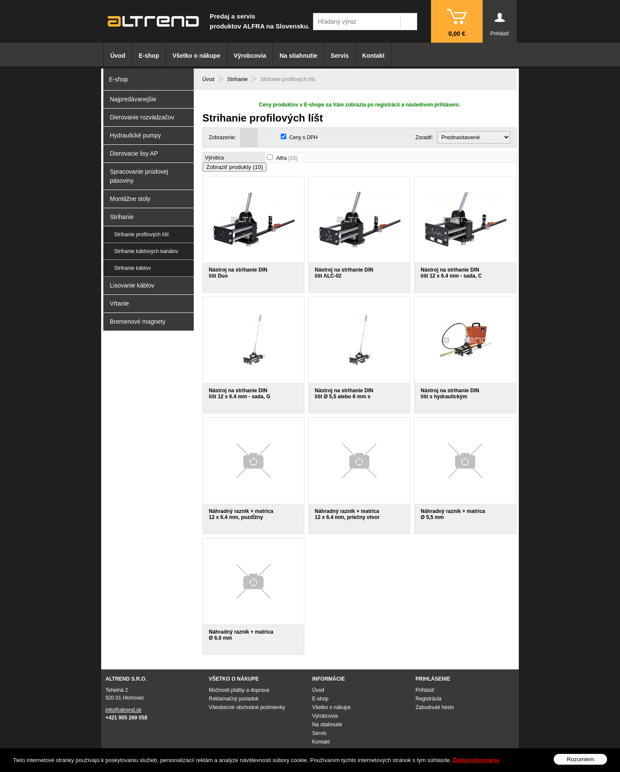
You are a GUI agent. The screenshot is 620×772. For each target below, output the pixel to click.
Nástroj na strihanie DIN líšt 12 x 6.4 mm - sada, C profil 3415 (451, 276)
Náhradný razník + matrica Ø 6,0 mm (241, 635)
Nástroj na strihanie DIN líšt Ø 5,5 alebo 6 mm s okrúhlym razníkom (344, 397)
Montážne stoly (130, 198)
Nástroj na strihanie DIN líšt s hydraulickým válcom (450, 397)
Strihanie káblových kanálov (146, 251)
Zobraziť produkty (234, 167)
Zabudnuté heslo (434, 707)
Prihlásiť (424, 690)
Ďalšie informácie (476, 760)
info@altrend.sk (123, 710)
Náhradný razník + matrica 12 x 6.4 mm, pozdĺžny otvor (241, 517)
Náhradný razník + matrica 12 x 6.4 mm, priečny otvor (347, 514)
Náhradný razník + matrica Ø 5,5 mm (453, 514)
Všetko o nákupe (196, 55)
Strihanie (121, 216)
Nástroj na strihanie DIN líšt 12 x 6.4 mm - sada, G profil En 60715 (239, 397)
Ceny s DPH (303, 137)
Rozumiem (580, 759)
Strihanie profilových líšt (141, 234)
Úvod (117, 55)
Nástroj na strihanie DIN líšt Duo (238, 273)
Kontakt (373, 55)
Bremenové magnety (137, 321)
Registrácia (428, 699)
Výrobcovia (250, 55)
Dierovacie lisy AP (134, 153)
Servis (340, 55)
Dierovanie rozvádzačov (142, 117)
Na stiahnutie (298, 55)
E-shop (149, 55)
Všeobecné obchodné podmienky (247, 707)
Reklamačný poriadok (233, 699)
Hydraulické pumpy (135, 135)
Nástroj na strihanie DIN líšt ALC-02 (344, 273)
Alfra (286, 158)
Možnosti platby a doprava (239, 690)
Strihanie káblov (132, 268)
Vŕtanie (119, 303)
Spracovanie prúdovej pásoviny (139, 176)
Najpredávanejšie (133, 99)
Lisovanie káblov (132, 285)
